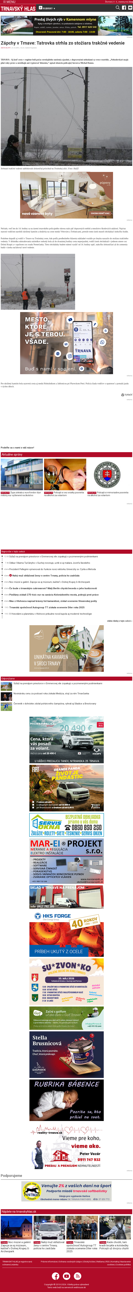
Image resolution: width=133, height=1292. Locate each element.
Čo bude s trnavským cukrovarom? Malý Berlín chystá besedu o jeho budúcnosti (53, 588)
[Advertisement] (27, 423)
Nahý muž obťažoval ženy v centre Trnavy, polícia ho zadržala (44, 575)
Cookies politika (123, 1264)
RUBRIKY (47, 8)
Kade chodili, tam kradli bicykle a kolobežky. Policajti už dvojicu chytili (114, 1245)
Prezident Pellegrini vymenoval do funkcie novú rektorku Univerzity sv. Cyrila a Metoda (52, 569)
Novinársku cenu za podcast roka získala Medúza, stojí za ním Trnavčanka (51, 693)
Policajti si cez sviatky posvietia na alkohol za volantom (64, 494)
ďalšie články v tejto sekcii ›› (119, 621)
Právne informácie (49, 1261)
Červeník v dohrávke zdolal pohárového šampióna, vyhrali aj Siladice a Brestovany (55, 703)
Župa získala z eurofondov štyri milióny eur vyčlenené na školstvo (21, 494)
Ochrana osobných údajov (70, 1261)
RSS (107, 1261)
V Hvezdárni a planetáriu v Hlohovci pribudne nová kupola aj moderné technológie (50, 613)
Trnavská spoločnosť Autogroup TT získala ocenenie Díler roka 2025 (47, 607)
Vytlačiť (126, 394)
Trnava (4, 1242)
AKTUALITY (6, 48)
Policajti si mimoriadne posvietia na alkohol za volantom (107, 494)
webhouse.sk (80, 1287)
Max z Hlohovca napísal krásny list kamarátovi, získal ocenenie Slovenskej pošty (53, 601)
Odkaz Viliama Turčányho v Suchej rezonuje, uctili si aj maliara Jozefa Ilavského (49, 563)
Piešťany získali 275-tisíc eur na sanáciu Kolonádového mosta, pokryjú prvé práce (54, 594)
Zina (131, 1)
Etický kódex (89, 1261)
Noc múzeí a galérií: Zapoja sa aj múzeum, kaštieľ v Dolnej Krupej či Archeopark (49, 582)
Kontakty (115, 1261)
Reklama (100, 1261)
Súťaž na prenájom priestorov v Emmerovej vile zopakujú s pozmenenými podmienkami (53, 556)
